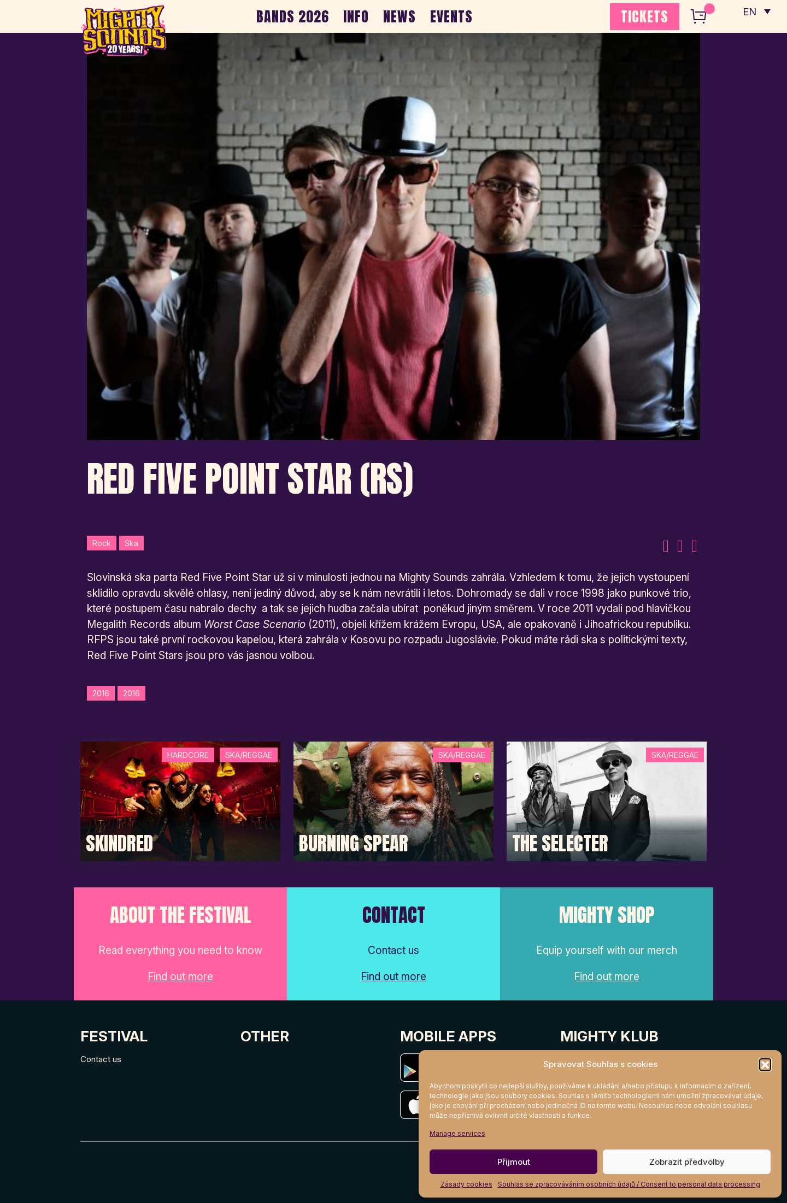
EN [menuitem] (748, 11)
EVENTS (451, 16)
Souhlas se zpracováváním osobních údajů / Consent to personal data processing (629, 1184)
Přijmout (513, 1162)
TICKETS (644, 16)
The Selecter (560, 843)
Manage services (457, 1133)
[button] (765, 1064)
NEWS (399, 16)
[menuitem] (756, 11)
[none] (756, 11)
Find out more (180, 976)
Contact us (100, 1059)
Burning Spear (353, 843)
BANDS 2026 (292, 16)
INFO (356, 16)
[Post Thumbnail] (180, 800)
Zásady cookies (466, 1184)
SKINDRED (119, 843)
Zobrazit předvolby (687, 1162)
